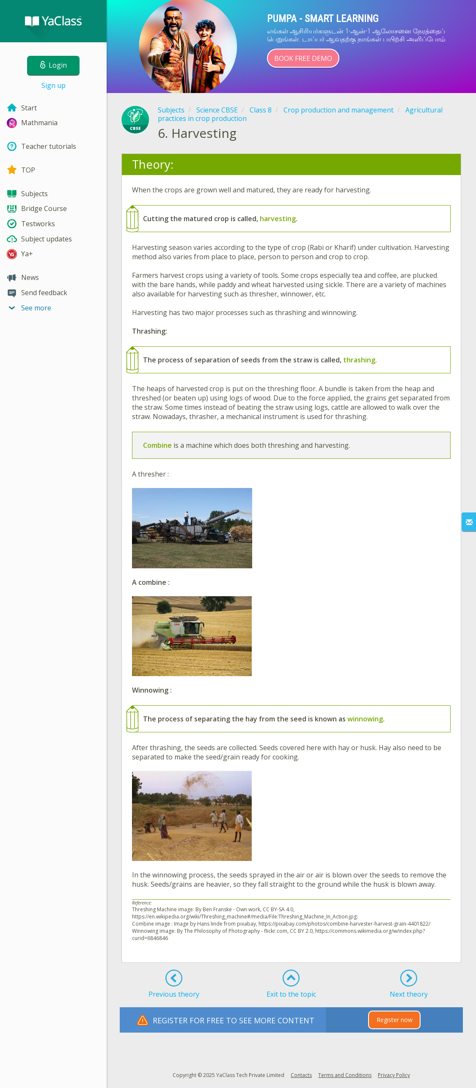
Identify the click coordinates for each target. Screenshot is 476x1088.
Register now (395, 1020)
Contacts (301, 1075)
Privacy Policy (394, 1075)
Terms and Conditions (344, 1075)
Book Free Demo (303, 58)
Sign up (53, 85)
